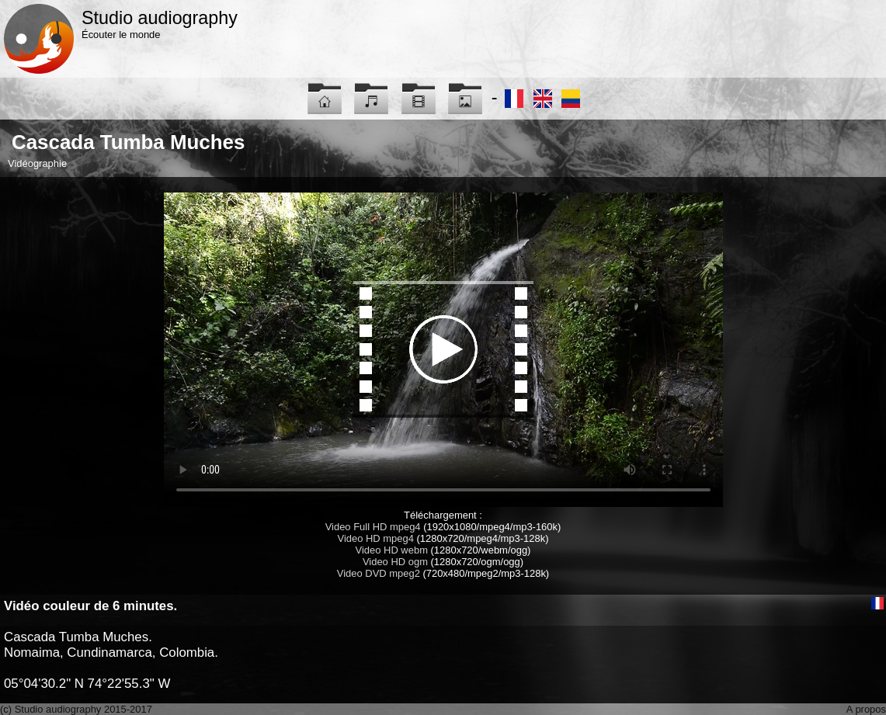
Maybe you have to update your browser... (443, 350)
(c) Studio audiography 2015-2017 (76, 709)
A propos (866, 709)
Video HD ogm (395, 561)
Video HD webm (392, 550)
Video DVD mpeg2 (378, 573)
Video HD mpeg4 (376, 538)
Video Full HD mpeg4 (373, 527)
